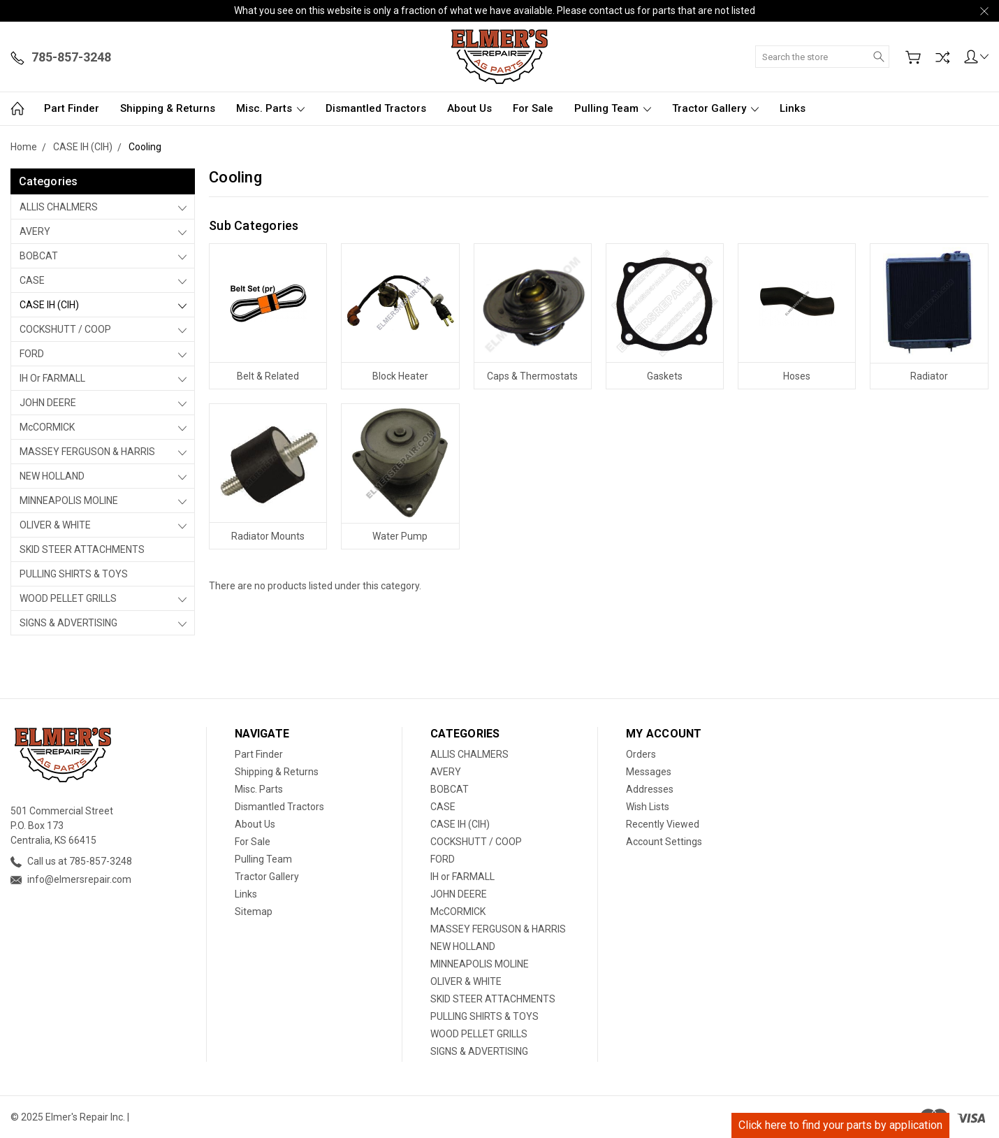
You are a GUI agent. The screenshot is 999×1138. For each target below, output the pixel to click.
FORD (32, 353)
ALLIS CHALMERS (59, 207)
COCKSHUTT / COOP (65, 329)
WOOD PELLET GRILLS (68, 598)
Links (792, 108)
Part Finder (71, 108)
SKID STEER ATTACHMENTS (82, 549)
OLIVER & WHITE (55, 525)
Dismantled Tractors (376, 108)
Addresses (649, 789)
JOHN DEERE (48, 402)
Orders (641, 754)
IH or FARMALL (52, 378)
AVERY (35, 231)
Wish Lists (647, 806)
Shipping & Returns (167, 108)
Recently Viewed (662, 824)
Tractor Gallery (715, 108)
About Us (469, 108)
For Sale (533, 108)
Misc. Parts (270, 108)
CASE (32, 280)
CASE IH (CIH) (49, 304)
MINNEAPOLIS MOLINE (69, 500)
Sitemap (253, 911)
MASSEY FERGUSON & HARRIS (87, 451)
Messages (648, 771)
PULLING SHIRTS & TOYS (74, 573)
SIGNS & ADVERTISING (68, 622)
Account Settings (664, 841)
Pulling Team (612, 108)
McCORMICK (47, 427)
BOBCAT (39, 255)
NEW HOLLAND (52, 476)
